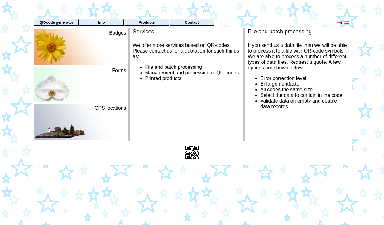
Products (146, 22)
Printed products (163, 78)
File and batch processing (173, 67)
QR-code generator (56, 22)
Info (101, 22)
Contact (192, 22)
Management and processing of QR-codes (192, 72)
